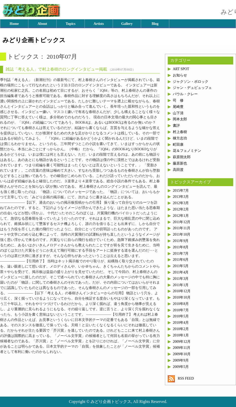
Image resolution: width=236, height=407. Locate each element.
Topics (70, 24)
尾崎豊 (178, 107)
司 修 (178, 100)
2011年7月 (181, 253)
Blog (154, 24)
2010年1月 (181, 335)
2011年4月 (181, 272)
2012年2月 (181, 209)
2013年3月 (181, 197)
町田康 (178, 144)
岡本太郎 (180, 119)
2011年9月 (181, 241)
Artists (99, 24)
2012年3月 (181, 203)
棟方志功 (180, 138)
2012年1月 (181, 216)
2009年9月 (181, 360)
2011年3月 (181, 279)
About (42, 24)
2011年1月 (181, 285)
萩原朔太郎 (182, 157)
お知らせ (180, 75)
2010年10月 (182, 297)
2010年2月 (181, 329)
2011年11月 (181, 228)
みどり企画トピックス (34, 40)
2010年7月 (181, 310)
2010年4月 (181, 322)
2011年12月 (181, 222)
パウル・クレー (185, 94)
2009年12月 (182, 342)
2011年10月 (181, 234)
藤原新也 (180, 163)
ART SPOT (181, 69)
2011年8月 (181, 247)
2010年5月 (181, 316)
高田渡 (178, 170)
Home (14, 24)
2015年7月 (181, 190)
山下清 (178, 113)
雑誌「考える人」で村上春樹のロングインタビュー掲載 (56, 69)
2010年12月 (182, 291)
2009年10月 (182, 354)
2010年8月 (181, 304)
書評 (176, 125)
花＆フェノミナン (187, 151)
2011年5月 (181, 266)
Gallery (126, 24)
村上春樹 (180, 132)
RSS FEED (181, 378)
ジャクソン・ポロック (190, 82)
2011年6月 (181, 260)
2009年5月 (181, 367)
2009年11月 (181, 348)
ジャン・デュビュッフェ (192, 88)
